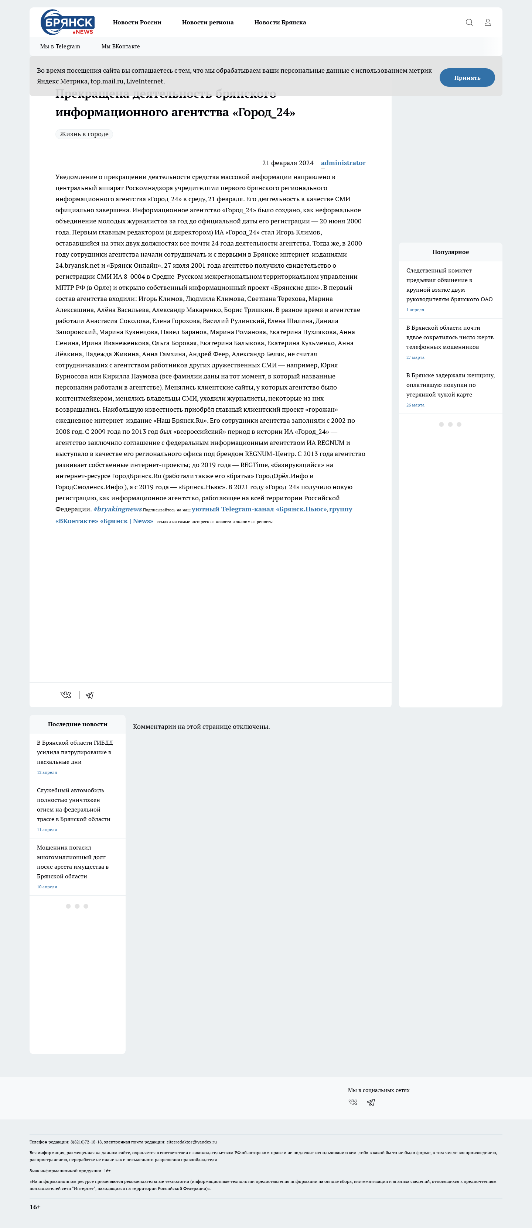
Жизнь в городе (84, 134)
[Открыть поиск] (469, 22)
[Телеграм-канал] (371, 1102)
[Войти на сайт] (487, 22)
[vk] (66, 695)
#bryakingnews (117, 509)
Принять (467, 77)
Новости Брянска (280, 22)
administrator (343, 162)
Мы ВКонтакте (121, 46)
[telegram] (92, 695)
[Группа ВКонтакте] (353, 1102)
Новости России (137, 22)
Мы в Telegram (60, 46)
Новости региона (208, 22)
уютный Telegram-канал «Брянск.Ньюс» (259, 509)
